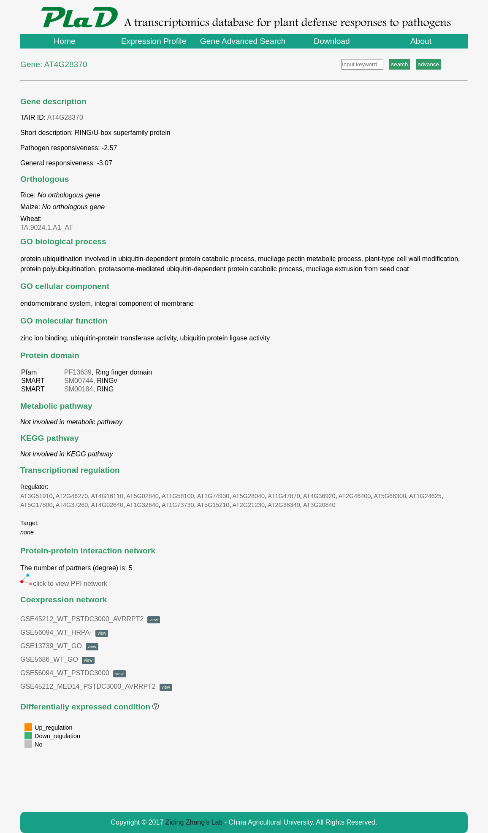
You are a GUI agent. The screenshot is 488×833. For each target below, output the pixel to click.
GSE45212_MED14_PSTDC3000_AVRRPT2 (96, 686)
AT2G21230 (249, 504)
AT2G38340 (284, 504)
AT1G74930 (213, 496)
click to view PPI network (63, 583)
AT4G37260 (72, 504)
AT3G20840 (319, 504)
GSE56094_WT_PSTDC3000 (73, 673)
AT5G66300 (390, 496)
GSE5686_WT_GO (57, 659)
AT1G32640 (142, 504)
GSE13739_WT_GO (59, 646)
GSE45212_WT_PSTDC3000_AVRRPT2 (90, 619)
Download (332, 41)
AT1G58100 (178, 496)
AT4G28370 (65, 117)
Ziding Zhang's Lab (194, 822)
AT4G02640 (107, 504)
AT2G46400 (355, 496)
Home (64, 41)
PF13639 (78, 372)
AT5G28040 (249, 496)
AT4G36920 (319, 496)
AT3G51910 (36, 496)
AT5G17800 (36, 504)
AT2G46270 (72, 496)
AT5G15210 (213, 504)
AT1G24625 (425, 496)
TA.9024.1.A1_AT (48, 227)
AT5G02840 (142, 496)
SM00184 (78, 389)
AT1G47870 (284, 496)
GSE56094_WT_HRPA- (64, 632)
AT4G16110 (107, 496)
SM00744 (78, 380)
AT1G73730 (178, 504)
